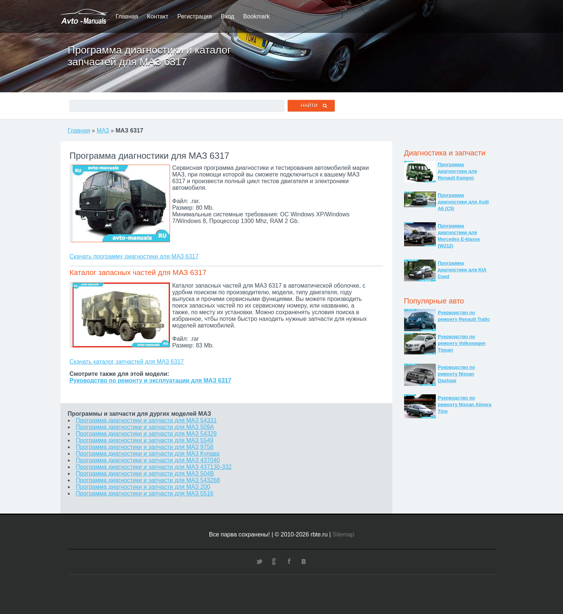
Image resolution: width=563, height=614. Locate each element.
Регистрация (194, 16)
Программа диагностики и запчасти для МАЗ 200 (143, 487)
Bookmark (256, 16)
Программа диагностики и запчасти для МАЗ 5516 (144, 493)
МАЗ (103, 130)
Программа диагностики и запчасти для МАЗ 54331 (146, 420)
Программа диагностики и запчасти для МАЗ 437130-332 (154, 467)
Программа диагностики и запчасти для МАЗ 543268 (148, 480)
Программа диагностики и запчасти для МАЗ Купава (148, 453)
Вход (227, 16)
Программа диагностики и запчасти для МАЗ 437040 (148, 460)
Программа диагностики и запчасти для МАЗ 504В (145, 473)
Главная (127, 16)
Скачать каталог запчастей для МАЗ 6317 (127, 362)
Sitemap (343, 534)
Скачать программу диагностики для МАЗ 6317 (134, 256)
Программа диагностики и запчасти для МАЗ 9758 (144, 447)
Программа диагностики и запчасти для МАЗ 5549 (144, 440)
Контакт (157, 16)
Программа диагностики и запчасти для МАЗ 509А (145, 427)
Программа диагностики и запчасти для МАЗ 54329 (146, 434)
